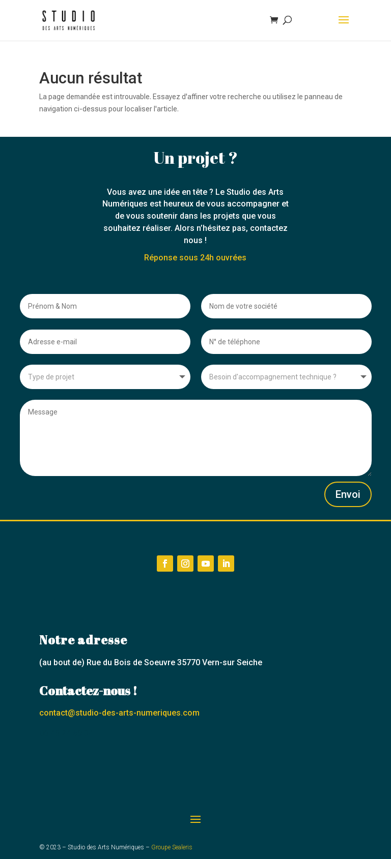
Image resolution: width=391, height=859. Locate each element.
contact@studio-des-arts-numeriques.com (119, 713)
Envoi (348, 494)
